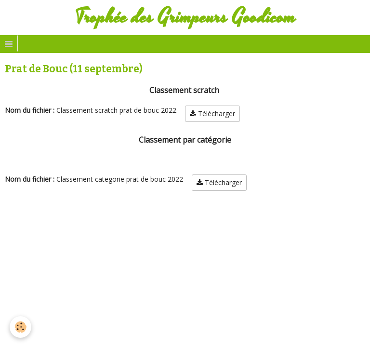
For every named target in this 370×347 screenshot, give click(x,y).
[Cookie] (20, 327)
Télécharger (212, 113)
